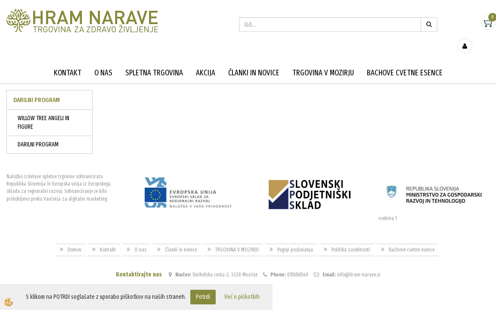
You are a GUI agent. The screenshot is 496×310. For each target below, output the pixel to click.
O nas (103, 60)
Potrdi (203, 297)
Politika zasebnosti (351, 237)
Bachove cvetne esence (405, 60)
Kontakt (67, 60)
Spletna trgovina (154, 60)
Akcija (205, 60)
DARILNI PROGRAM (38, 132)
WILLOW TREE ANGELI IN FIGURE (43, 110)
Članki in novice (253, 60)
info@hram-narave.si (358, 262)
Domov (74, 237)
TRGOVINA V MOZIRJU (323, 60)
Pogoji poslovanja (295, 237)
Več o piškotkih (242, 297)
